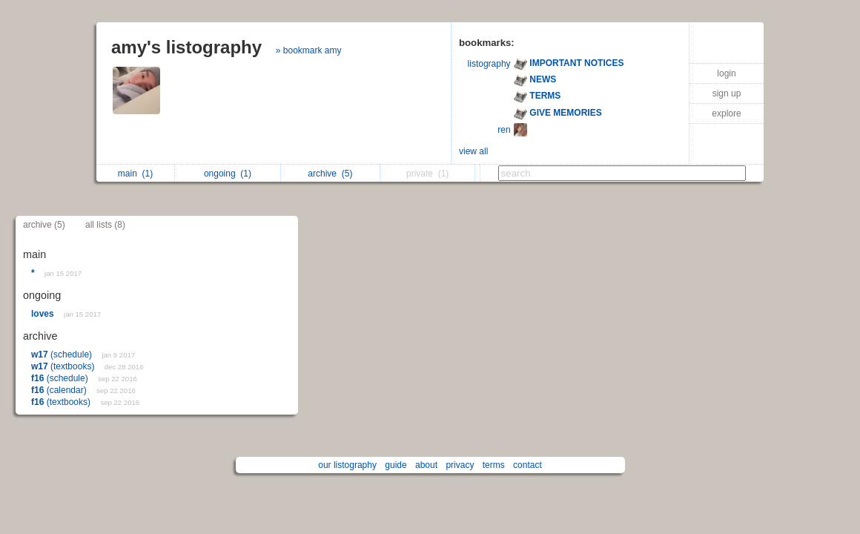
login (726, 73)
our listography (347, 465)
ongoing (227, 173)
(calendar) (60, 390)
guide (395, 465)
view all (473, 151)
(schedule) (62, 354)
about (426, 465)
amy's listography (186, 47)
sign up (726, 93)
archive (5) (44, 225)
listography (489, 64)
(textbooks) (64, 366)
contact (527, 465)
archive (330, 173)
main (135, 173)
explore (726, 113)
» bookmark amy (309, 50)
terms (494, 465)
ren (503, 130)
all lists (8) (105, 225)
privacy (460, 465)
